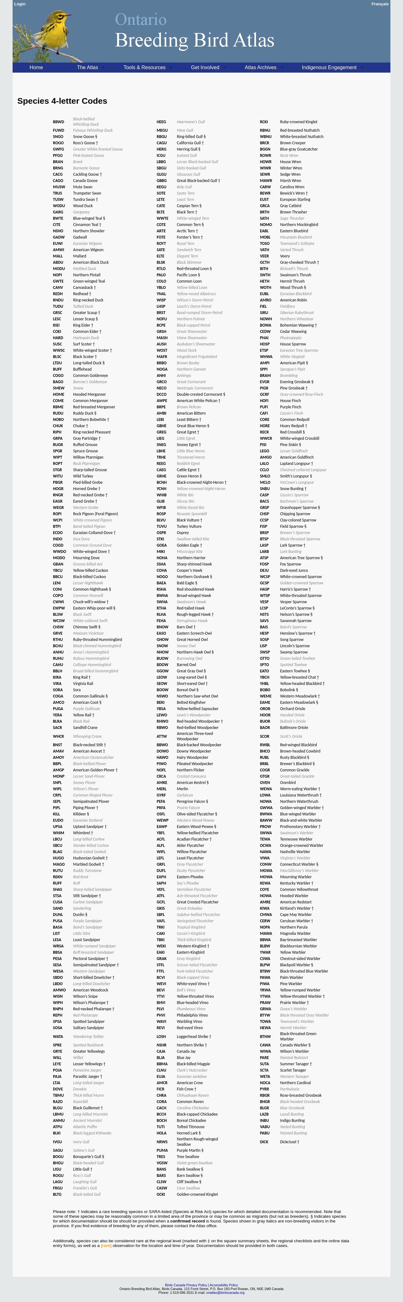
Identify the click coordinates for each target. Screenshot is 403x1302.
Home (36, 67)
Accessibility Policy (224, 1285)
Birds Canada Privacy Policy (186, 1285)
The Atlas (87, 67)
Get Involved (205, 67)
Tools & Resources (144, 67)
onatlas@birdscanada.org (225, 1292)
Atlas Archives (260, 67)
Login (20, 4)
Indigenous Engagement (329, 67)
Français (380, 4)
